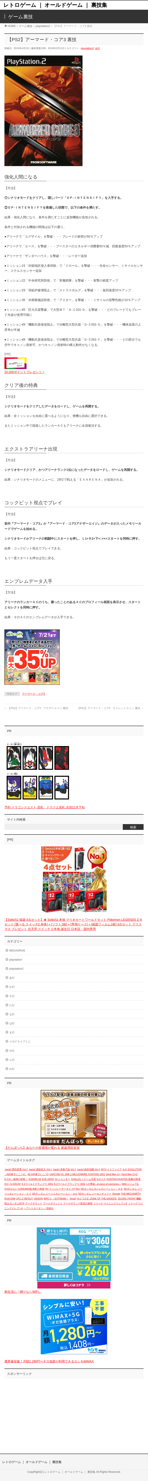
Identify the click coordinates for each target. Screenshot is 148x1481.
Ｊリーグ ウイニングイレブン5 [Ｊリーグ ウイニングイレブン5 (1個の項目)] (110, 1203)
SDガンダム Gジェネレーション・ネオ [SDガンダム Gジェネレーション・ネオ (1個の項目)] (102, 1188)
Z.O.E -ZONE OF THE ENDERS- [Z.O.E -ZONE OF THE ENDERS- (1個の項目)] (100, 1198)
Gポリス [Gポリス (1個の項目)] (101, 1179)
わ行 (12, 1068)
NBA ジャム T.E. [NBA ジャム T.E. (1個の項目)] (130, 1184)
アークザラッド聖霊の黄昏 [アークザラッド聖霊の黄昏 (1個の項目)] (77, 1203)
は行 (12, 1023)
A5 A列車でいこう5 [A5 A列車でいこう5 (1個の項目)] (38, 1174)
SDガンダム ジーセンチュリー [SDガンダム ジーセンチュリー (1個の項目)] (94, 1193)
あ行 (97, 48)
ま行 (12, 1032)
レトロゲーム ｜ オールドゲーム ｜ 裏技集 (55, 5)
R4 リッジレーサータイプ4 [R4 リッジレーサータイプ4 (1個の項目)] (60, 1188)
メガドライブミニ (20, 1041)
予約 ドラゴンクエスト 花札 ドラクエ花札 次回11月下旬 (44, 807)
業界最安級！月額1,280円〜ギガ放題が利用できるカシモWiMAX (49, 1361)
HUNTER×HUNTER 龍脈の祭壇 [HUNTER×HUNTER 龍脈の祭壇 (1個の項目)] (123, 1179)
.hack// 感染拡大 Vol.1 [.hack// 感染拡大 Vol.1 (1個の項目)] (40, 1169)
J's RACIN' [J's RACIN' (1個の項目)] (15, 1184)
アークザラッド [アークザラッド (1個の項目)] (33, 1203)
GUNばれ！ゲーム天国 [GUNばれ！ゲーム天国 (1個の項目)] (83, 1179)
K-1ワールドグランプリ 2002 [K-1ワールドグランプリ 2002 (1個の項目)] (69, 1184)
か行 (12, 986)
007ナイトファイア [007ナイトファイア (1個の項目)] (111, 1169)
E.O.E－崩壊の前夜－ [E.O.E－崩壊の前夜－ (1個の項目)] (16, 1179)
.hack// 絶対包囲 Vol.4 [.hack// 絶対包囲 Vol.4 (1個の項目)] (88, 1169)
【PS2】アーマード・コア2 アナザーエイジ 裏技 (36, 708)
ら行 (12, 1059)
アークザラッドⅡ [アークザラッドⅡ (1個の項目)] (53, 1203)
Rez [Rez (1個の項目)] (77, 1188)
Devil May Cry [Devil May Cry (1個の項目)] (113, 1174)
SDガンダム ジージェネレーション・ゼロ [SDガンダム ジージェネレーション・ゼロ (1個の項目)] (54, 1193)
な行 (12, 1014)
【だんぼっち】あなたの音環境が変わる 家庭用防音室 (42, 1147)
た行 (12, 1005)
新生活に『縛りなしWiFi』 (23, 1291)
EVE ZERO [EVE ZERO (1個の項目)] (48, 1179)
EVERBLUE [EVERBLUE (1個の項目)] (35, 1179)
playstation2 (87, 48)
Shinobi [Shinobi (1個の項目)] (116, 1193)
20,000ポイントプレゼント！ (24, 372)
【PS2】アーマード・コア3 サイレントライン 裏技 (110, 708)
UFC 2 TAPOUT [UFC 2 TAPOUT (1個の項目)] (24, 1198)
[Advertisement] (74, 1412)
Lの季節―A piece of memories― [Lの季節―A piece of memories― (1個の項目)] (103, 1184)
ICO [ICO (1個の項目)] (6, 1184)
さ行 (12, 996)
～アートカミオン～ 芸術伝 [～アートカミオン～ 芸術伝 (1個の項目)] (39, 1208)
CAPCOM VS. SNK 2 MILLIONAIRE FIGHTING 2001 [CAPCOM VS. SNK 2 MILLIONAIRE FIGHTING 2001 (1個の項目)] (77, 1174)
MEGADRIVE (17, 950)
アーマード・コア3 (33, 693)
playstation (15, 959)
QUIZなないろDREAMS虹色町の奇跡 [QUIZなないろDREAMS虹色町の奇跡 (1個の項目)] (24, 1188)
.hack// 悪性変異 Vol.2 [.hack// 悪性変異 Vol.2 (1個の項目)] (16, 1169)
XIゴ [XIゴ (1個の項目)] (79, 1198)
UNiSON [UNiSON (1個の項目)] (38, 1198)
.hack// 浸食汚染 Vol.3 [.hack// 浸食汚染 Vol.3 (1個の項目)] (64, 1169)
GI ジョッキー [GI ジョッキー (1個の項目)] (62, 1179)
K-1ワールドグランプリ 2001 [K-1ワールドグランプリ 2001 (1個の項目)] (37, 1184)
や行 (12, 1050)
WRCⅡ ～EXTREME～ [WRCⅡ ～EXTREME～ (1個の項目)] (56, 1198)
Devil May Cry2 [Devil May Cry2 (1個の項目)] (129, 1174)
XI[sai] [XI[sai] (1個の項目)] (72, 1198)
